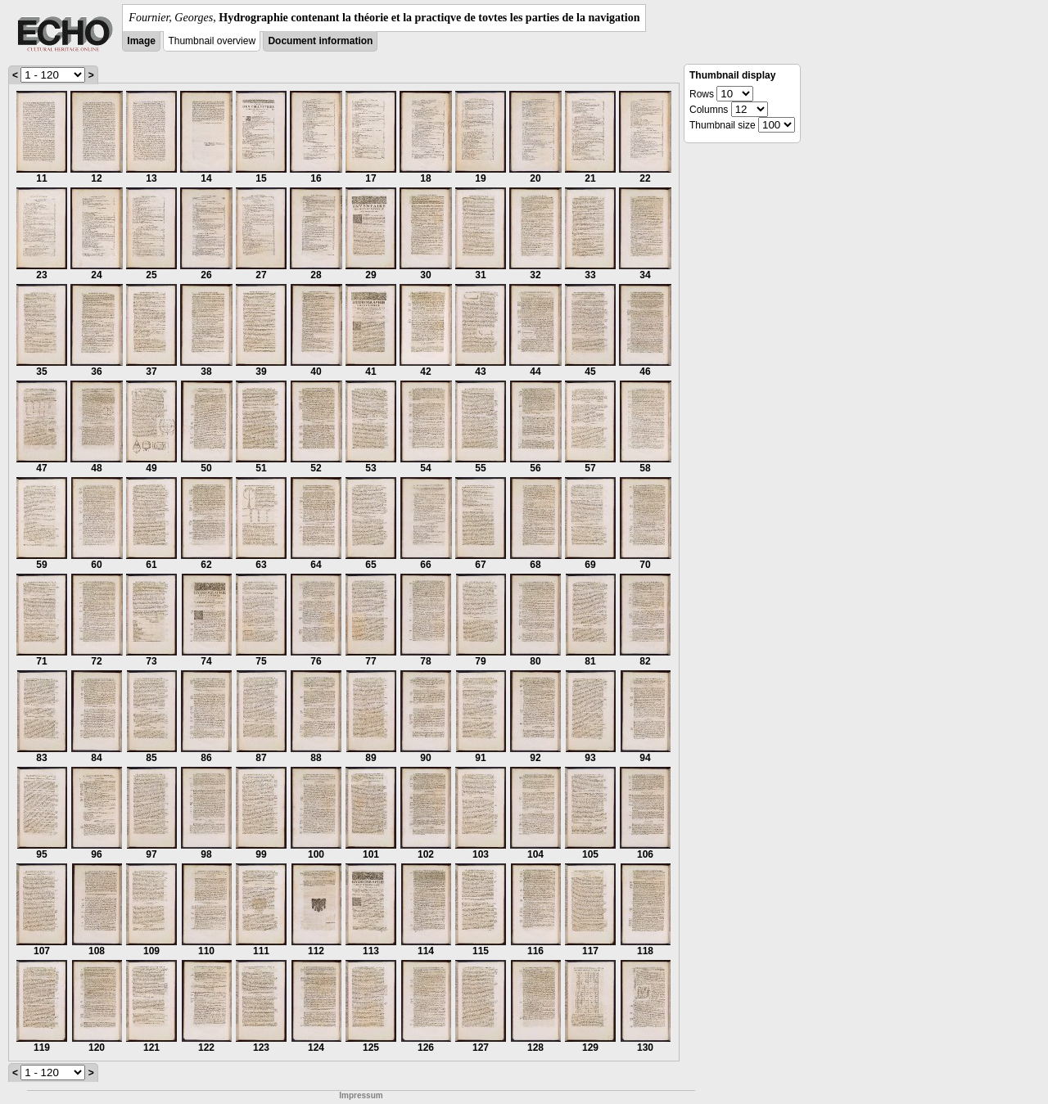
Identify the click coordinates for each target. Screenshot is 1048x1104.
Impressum (360, 1095)
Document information (320, 41)
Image (141, 41)
